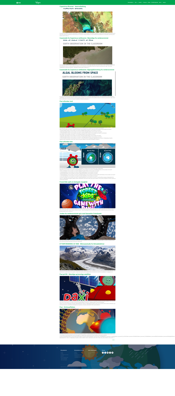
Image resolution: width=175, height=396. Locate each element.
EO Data (149, 2)
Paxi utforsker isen (66, 142)
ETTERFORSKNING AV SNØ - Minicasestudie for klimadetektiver (82, 244)
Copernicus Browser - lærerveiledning (73, 6)
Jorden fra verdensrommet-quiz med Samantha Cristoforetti (80, 214)
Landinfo (140, 2)
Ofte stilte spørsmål (154, 2)
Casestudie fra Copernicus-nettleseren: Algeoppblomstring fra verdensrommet (87, 70)
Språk (160, 2)
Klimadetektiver (131, 2)
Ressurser (145, 2)
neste (113, 339)
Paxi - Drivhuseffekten (67, 307)
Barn (136, 2)
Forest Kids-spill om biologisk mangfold (73, 182)
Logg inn (164, 2)
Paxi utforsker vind (66, 101)
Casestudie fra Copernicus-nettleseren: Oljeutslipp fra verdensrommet (84, 38)
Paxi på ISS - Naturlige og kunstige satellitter (75, 274)
